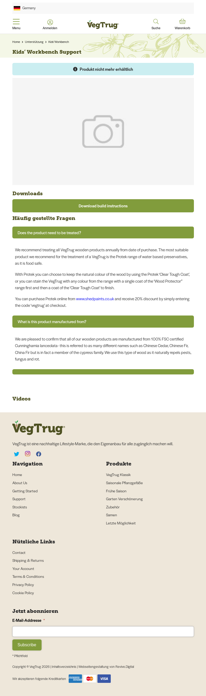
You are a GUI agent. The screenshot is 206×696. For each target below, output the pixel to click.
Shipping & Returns (28, 560)
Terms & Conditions (28, 576)
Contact (19, 552)
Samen (111, 514)
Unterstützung (34, 41)
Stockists (19, 506)
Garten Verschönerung (124, 498)
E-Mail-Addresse (28, 620)
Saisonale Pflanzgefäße (124, 482)
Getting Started (25, 490)
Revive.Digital (124, 666)
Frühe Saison (116, 490)
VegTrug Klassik (118, 474)
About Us (19, 482)
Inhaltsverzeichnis (64, 666)
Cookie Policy (23, 592)
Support (19, 498)
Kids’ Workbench (58, 41)
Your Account (23, 568)
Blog (16, 514)
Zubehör (113, 506)
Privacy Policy (23, 584)
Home (16, 41)
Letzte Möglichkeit (121, 522)
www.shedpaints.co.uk (95, 298)
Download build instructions (103, 205)
